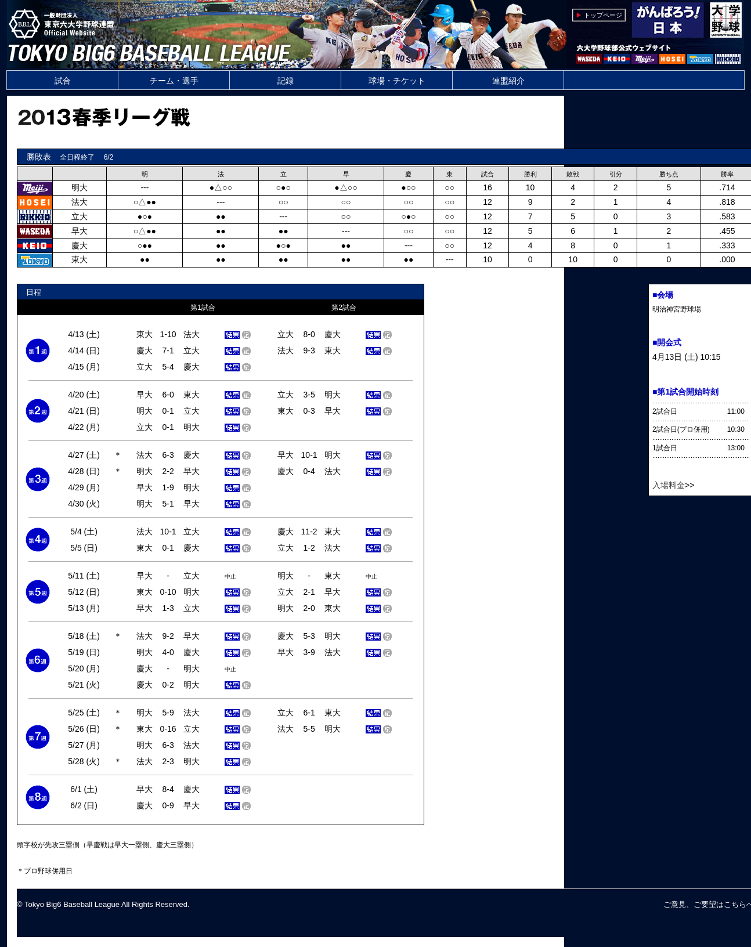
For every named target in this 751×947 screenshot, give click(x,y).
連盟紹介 (508, 80)
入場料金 (668, 485)
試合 (63, 80)
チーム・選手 (174, 80)
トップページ (603, 15)
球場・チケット (397, 80)
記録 (285, 80)
